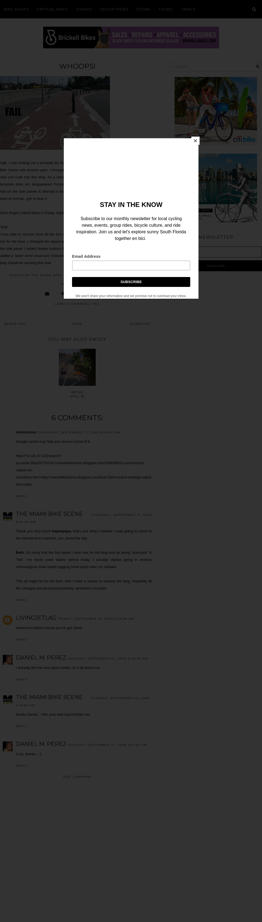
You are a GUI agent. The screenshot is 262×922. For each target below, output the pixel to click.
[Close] (197, 139)
